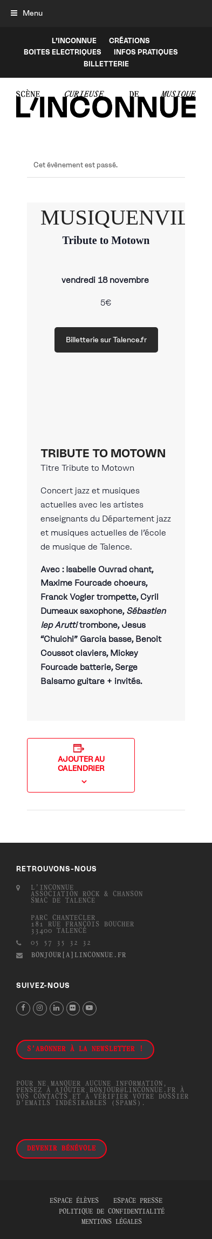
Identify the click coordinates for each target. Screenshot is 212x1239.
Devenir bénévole (61, 1149)
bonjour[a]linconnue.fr (78, 955)
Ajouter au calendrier (81, 764)
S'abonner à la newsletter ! (85, 1049)
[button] (27, 13)
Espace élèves (74, 1201)
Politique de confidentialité (112, 1212)
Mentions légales (111, 1222)
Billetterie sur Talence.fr (106, 339)
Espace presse (137, 1201)
